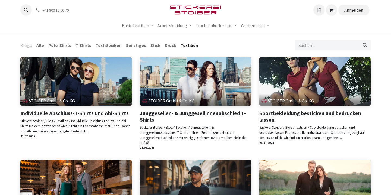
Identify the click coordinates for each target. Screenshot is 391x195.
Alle (40, 45)
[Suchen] (365, 45)
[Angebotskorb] (319, 10)
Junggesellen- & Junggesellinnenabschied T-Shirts (193, 116)
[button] (26, 10)
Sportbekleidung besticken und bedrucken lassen (310, 116)
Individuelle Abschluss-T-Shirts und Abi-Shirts (74, 113)
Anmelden (353, 10)
